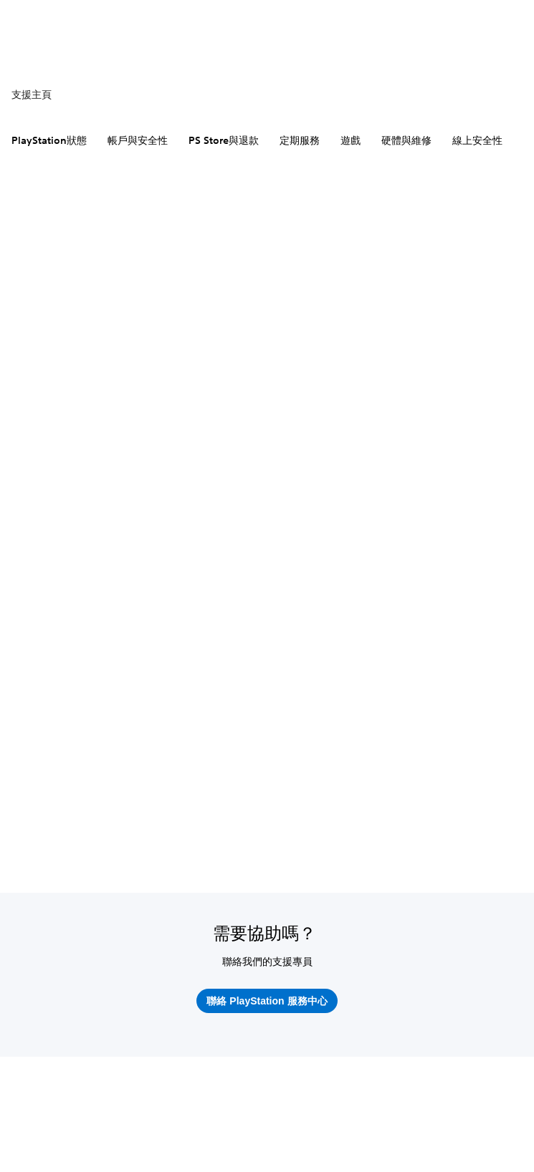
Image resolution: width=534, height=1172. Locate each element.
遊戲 (350, 140)
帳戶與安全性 (138, 140)
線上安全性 (477, 140)
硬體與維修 (406, 140)
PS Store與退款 (224, 140)
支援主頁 (31, 94)
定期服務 (300, 140)
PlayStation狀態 (49, 140)
